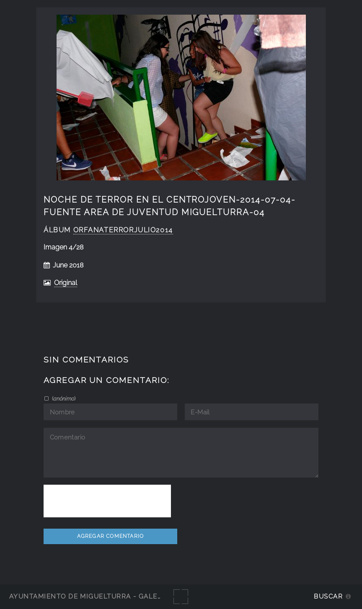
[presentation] (107, 501)
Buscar (328, 596)
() (63, 398)
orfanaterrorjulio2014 (123, 230)
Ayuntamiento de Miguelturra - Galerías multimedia (114, 596)
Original (65, 283)
